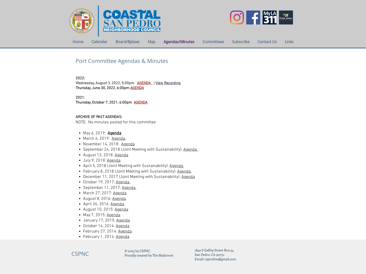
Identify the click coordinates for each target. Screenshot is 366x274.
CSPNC (80, 253)
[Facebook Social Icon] (253, 17)
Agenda (114, 133)
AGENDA (141, 102)
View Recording (167, 83)
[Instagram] (237, 17)
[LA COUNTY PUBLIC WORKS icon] (286, 17)
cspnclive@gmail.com (220, 259)
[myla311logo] (270, 17)
